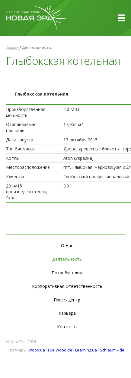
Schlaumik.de (112, 350)
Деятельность (67, 259)
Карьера (67, 313)
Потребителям (67, 273)
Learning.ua (86, 350)
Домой (13, 47)
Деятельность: (37, 47)
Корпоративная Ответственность (67, 286)
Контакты (67, 326)
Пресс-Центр (67, 300)
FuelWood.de (60, 350)
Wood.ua (36, 350)
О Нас (67, 245)
